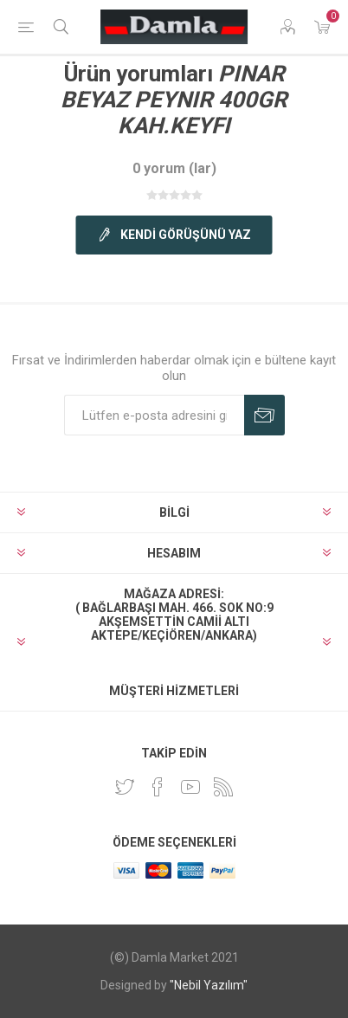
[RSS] (223, 787)
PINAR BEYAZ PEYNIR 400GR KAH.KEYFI (174, 100)
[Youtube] (190, 787)
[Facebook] (157, 787)
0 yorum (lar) (174, 168)
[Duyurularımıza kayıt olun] (154, 415)
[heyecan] (125, 787)
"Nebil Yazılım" (209, 985)
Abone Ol (264, 415)
